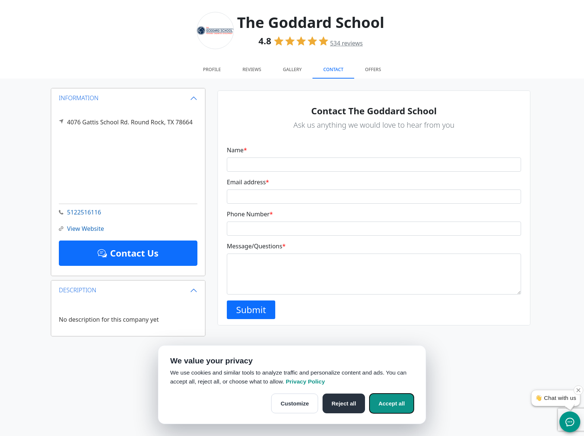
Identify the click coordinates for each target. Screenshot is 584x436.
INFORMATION (79, 98)
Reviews (251, 69)
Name (237, 150)
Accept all (391, 403)
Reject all (343, 403)
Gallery (292, 69)
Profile (212, 69)
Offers (373, 69)
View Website (81, 229)
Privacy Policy (305, 381)
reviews (346, 43)
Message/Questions (256, 246)
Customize (294, 403)
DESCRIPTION (77, 290)
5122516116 (80, 212)
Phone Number (250, 214)
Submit (251, 309)
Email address (248, 182)
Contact (333, 69)
